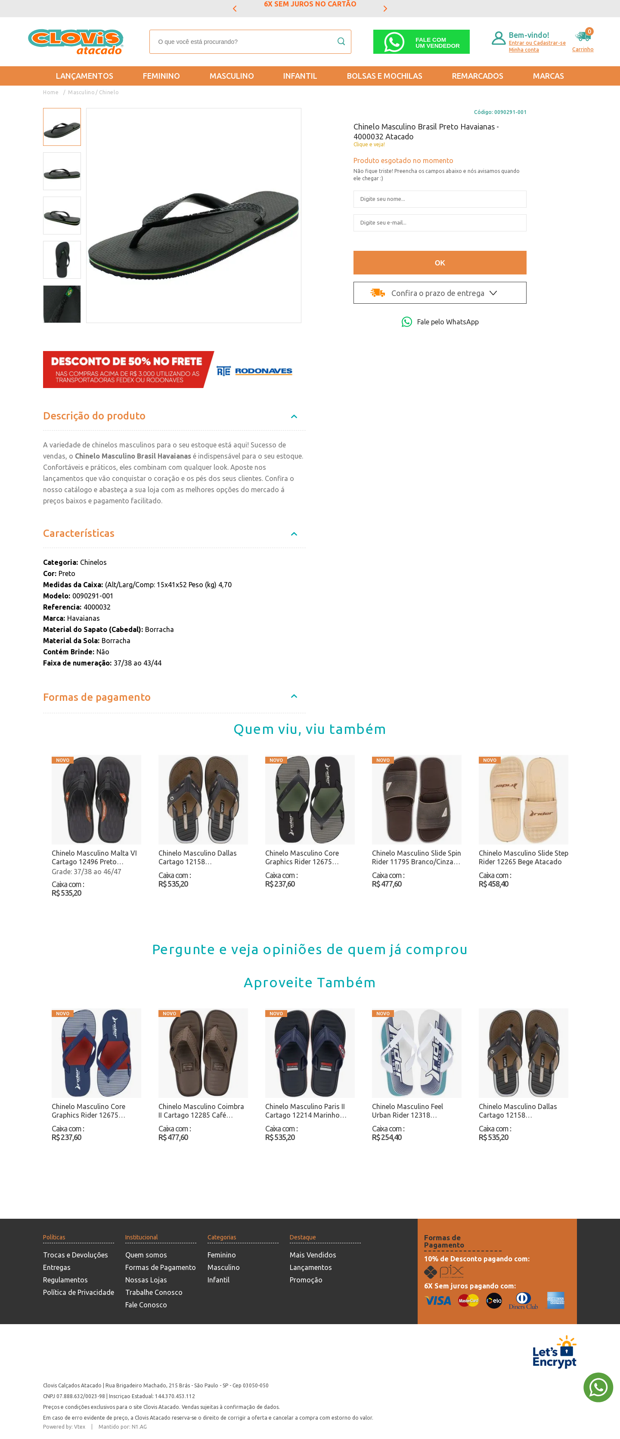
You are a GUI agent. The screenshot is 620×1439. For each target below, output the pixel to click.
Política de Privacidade (78, 1292)
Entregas (57, 1267)
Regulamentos (65, 1280)
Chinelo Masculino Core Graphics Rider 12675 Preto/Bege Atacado (302, 857)
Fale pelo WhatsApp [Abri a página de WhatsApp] (440, 322)
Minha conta (524, 49)
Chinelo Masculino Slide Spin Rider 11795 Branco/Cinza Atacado (416, 857)
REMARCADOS (477, 75)
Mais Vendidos (313, 1255)
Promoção (306, 1280)
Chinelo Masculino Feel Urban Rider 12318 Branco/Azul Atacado (407, 1111)
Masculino (232, 75)
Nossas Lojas (146, 1280)
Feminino (161, 75)
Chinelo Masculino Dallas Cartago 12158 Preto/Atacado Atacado (197, 857)
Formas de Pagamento (160, 1267)
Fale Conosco (146, 1305)
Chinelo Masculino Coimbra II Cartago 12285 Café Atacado (201, 1111)
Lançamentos (84, 75)
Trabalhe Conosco (154, 1292)
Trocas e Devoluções (75, 1255)
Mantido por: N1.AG (123, 1427)
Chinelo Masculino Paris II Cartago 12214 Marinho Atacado (305, 1111)
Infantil (300, 75)
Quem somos (146, 1255)
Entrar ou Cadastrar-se (537, 43)
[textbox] (250, 42)
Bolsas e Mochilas (384, 75)
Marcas (548, 75)
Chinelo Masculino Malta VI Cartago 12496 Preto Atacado (94, 857)
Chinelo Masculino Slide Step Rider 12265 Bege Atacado (523, 857)
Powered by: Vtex (64, 1427)
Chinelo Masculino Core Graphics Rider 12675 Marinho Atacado (88, 1111)
